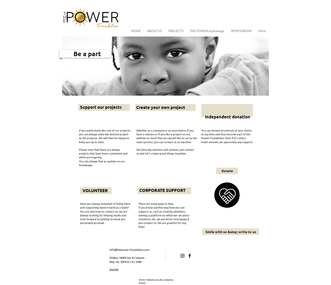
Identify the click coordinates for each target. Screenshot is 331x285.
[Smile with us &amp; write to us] (230, 231)
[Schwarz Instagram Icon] (182, 255)
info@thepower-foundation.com (129, 249)
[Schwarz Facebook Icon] (189, 255)
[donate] (227, 171)
